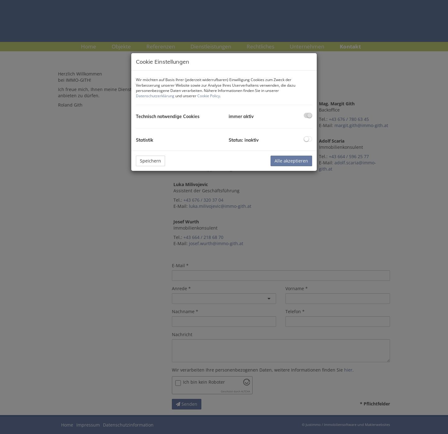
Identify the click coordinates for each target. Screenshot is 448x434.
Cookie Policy (208, 95)
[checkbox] (308, 115)
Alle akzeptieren (291, 161)
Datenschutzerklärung (155, 95)
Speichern (150, 161)
